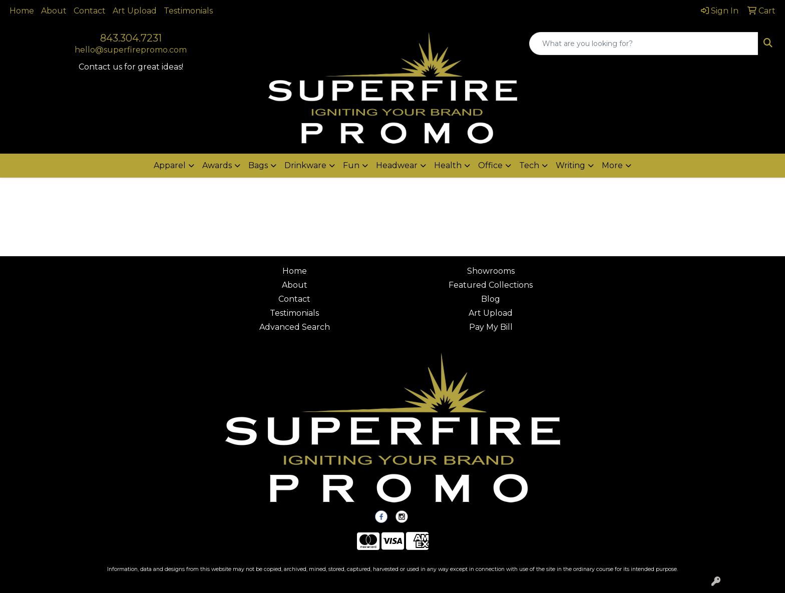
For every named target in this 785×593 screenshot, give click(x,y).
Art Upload (135, 11)
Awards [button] (217, 165)
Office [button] (490, 165)
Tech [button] (529, 165)
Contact (90, 11)
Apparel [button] (170, 165)
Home (22, 11)
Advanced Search (294, 327)
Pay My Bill (491, 327)
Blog (490, 299)
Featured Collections (491, 285)
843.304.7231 (131, 38)
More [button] (612, 165)
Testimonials (188, 11)
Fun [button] (351, 165)
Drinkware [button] (305, 165)
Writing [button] (570, 165)
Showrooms (491, 271)
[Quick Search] (643, 43)
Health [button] (448, 165)
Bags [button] (258, 165)
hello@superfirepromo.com (131, 50)
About (54, 11)
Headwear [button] (397, 165)
